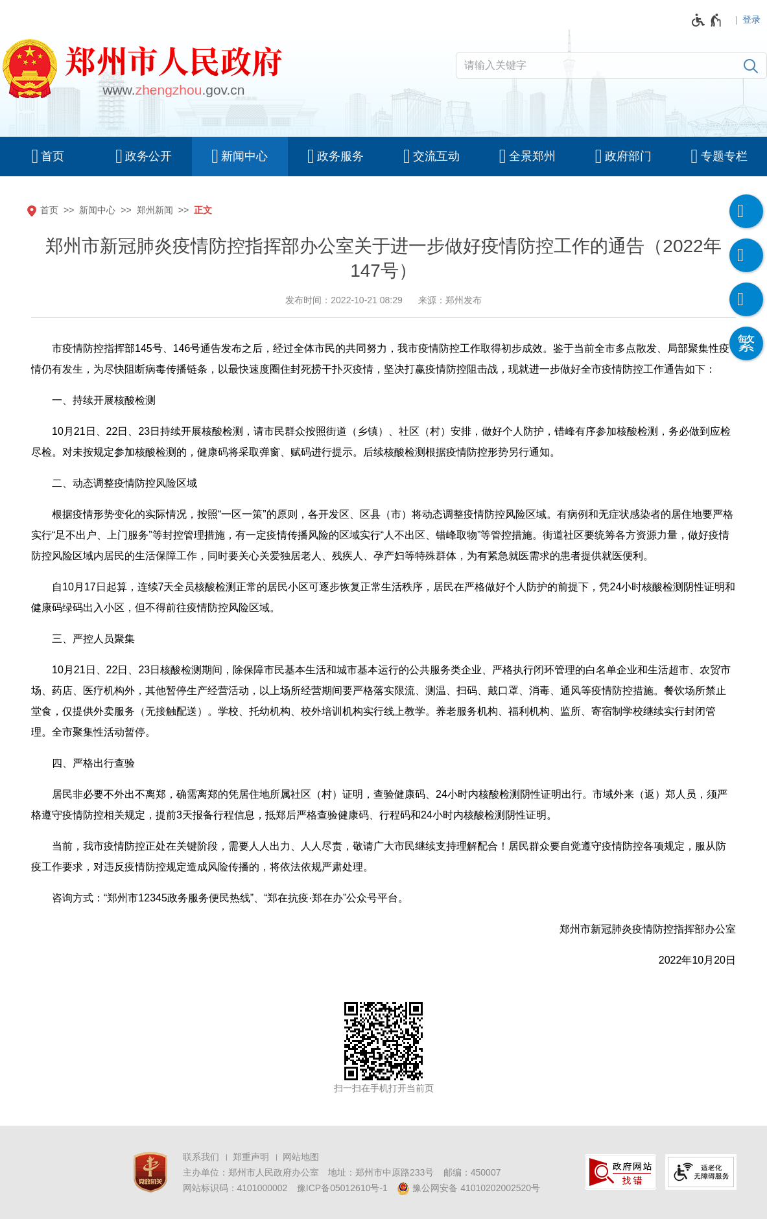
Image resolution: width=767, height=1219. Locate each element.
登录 (751, 19)
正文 (203, 210)
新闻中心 (97, 210)
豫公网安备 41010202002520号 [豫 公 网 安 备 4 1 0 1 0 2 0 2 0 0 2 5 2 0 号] (468, 1188)
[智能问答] (746, 299)
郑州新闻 (155, 210)
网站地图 (301, 1157)
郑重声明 (251, 1157)
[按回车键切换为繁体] (746, 343)
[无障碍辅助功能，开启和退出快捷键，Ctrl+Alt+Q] (707, 20)
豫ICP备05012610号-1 (342, 1188)
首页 (49, 210)
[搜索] (750, 65)
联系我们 (201, 1157)
